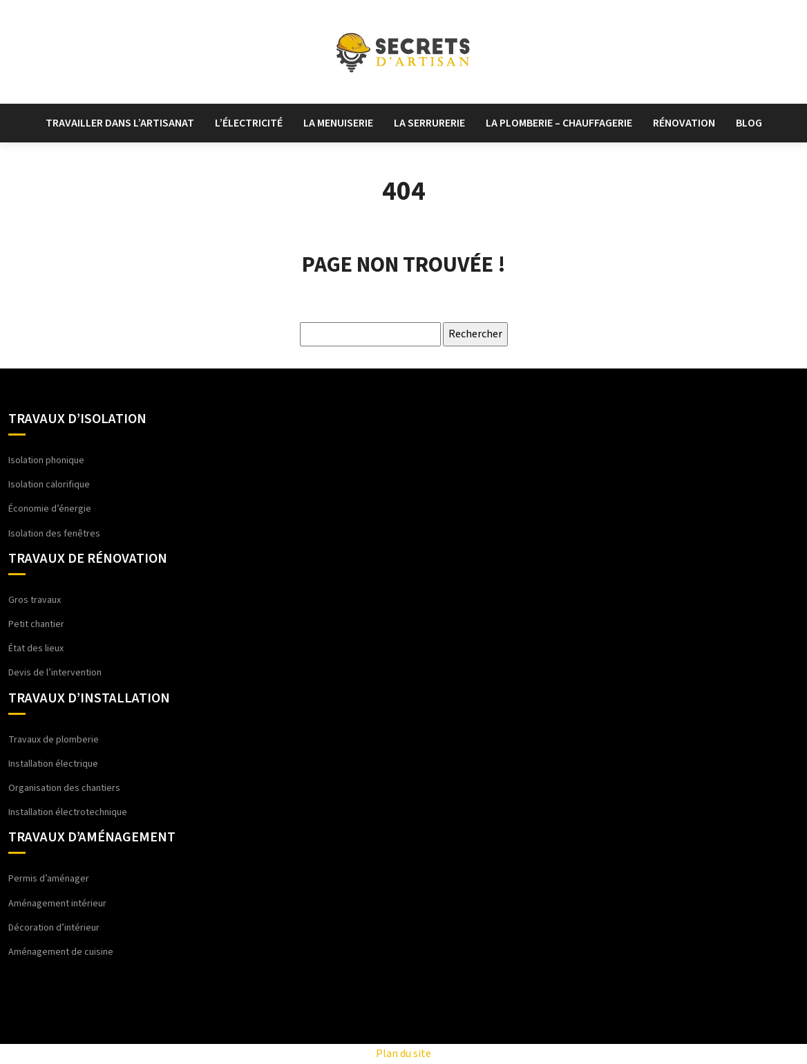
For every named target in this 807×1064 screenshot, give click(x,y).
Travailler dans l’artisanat (120, 123)
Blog (749, 123)
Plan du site (403, 1053)
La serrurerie (429, 123)
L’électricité (249, 123)
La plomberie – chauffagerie (559, 123)
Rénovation (684, 123)
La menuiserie (338, 123)
